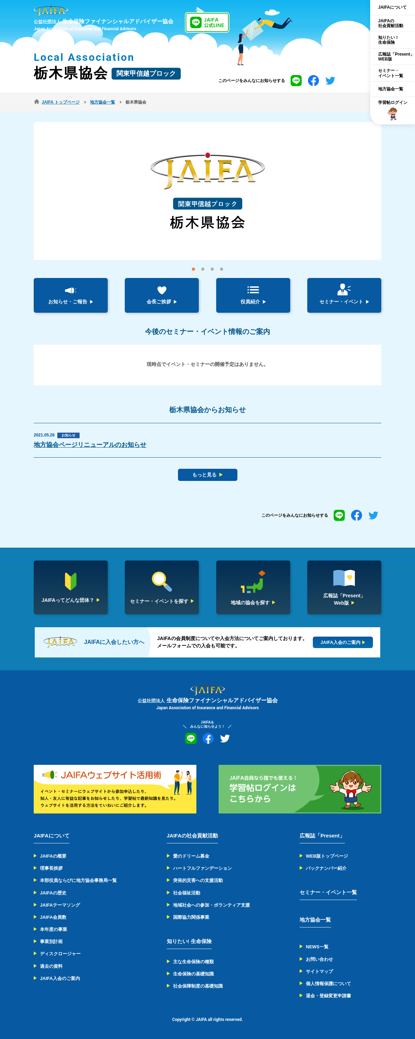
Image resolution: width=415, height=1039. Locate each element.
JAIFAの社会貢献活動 (390, 23)
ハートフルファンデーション (202, 868)
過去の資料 (51, 966)
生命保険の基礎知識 (193, 973)
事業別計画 (51, 941)
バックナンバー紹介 (326, 868)
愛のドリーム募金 (191, 856)
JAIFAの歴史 (53, 892)
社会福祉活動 (186, 892)
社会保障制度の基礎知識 (198, 986)
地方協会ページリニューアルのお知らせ (90, 444)
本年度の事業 (53, 929)
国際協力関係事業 (191, 917)
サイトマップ (319, 971)
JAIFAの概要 (53, 856)
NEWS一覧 (317, 946)
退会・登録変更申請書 (328, 995)
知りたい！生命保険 (388, 40)
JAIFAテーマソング (60, 905)
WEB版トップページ (327, 856)
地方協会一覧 (390, 89)
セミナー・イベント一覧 (390, 73)
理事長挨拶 (51, 868)
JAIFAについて (392, 7)
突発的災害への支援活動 (198, 880)
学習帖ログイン (392, 110)
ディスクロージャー (60, 953)
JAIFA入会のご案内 (60, 978)
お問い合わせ (319, 959)
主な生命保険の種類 (193, 961)
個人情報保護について (328, 983)
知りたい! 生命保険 (189, 941)
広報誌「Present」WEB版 (396, 57)
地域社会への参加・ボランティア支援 (211, 905)
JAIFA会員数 (53, 917)
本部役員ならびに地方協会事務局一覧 (78, 880)
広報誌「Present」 (322, 835)
